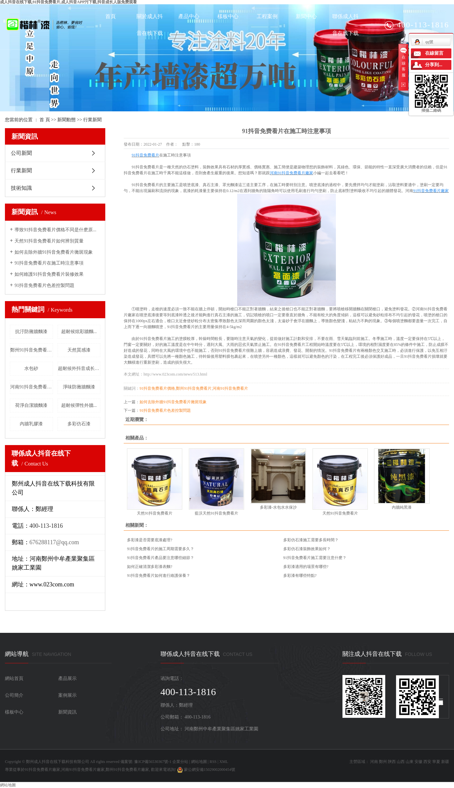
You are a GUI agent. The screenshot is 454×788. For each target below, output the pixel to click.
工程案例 (267, 16)
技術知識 (21, 188)
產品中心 (188, 16)
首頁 (110, 16)
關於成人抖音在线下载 (150, 25)
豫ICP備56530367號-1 (152, 761)
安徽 (418, 761)
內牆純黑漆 (402, 507)
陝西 (392, 761)
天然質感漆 (78, 350)
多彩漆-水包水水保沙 (278, 507)
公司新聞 (21, 153)
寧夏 (436, 761)
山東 (410, 761)
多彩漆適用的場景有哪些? (305, 566)
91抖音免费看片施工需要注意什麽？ (314, 557)
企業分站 (180, 761)
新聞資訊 (67, 712)
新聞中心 (306, 16)
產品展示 (67, 678)
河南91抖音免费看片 (230, 388)
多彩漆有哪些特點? (299, 575)
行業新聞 (92, 119)
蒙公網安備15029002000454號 (206, 769)
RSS (213, 761)
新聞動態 (66, 119)
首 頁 (44, 119)
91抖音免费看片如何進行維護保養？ (158, 575)
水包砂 (31, 368)
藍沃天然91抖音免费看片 (216, 513)
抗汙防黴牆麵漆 (31, 331)
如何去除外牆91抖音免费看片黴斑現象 (53, 252)
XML (223, 761)
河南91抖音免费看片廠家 (31, 386)
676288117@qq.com (54, 542)
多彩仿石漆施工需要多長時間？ (311, 540)
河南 (374, 761)
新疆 (445, 761)
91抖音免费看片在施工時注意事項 (49, 263)
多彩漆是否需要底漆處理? (149, 540)
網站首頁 (14, 678)
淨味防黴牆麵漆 (79, 386)
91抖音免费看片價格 (157, 388)
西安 (427, 761)
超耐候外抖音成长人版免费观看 (79, 368)
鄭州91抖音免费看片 (194, 388)
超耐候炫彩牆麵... (79, 331)
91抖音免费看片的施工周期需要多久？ (160, 549)
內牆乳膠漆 (31, 423)
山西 (401, 761)
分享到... (433, 64)
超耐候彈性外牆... (79, 405)
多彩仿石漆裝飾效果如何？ (307, 549)
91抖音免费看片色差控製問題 (44, 285)
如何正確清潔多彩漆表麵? (149, 566)
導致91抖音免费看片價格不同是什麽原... (55, 229)
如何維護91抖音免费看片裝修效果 (49, 274)
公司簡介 (14, 695)
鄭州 (383, 761)
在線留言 (434, 53)
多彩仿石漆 (78, 423)
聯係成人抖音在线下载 (345, 25)
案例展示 (67, 695)
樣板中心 (228, 16)
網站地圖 (199, 761)
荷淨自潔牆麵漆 (31, 405)
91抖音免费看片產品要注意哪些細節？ (160, 557)
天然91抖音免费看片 (154, 513)
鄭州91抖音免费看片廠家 (31, 350)
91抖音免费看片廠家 (42, 769)
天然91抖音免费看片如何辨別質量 (49, 241)
